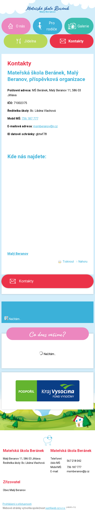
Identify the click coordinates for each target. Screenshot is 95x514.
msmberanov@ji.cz (45, 126)
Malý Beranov (17, 254)
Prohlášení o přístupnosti (17, 504)
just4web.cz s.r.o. (55, 508)
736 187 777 (30, 118)
